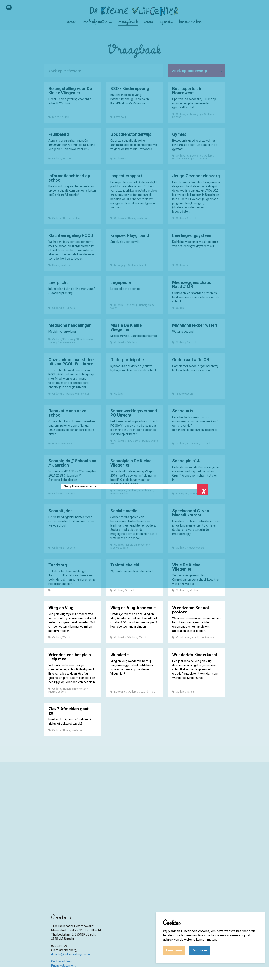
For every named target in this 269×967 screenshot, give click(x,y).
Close (202, 489)
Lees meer (174, 950)
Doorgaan (200, 950)
